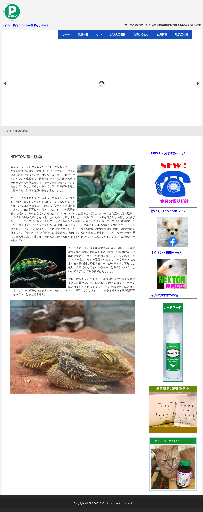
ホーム (66, 34)
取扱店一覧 (181, 34)
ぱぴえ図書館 (117, 34)
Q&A (99, 34)
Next (197, 84)
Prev (5, 84)
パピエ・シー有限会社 (25, 11)
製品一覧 (83, 34)
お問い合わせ (141, 34)
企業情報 (162, 34)
